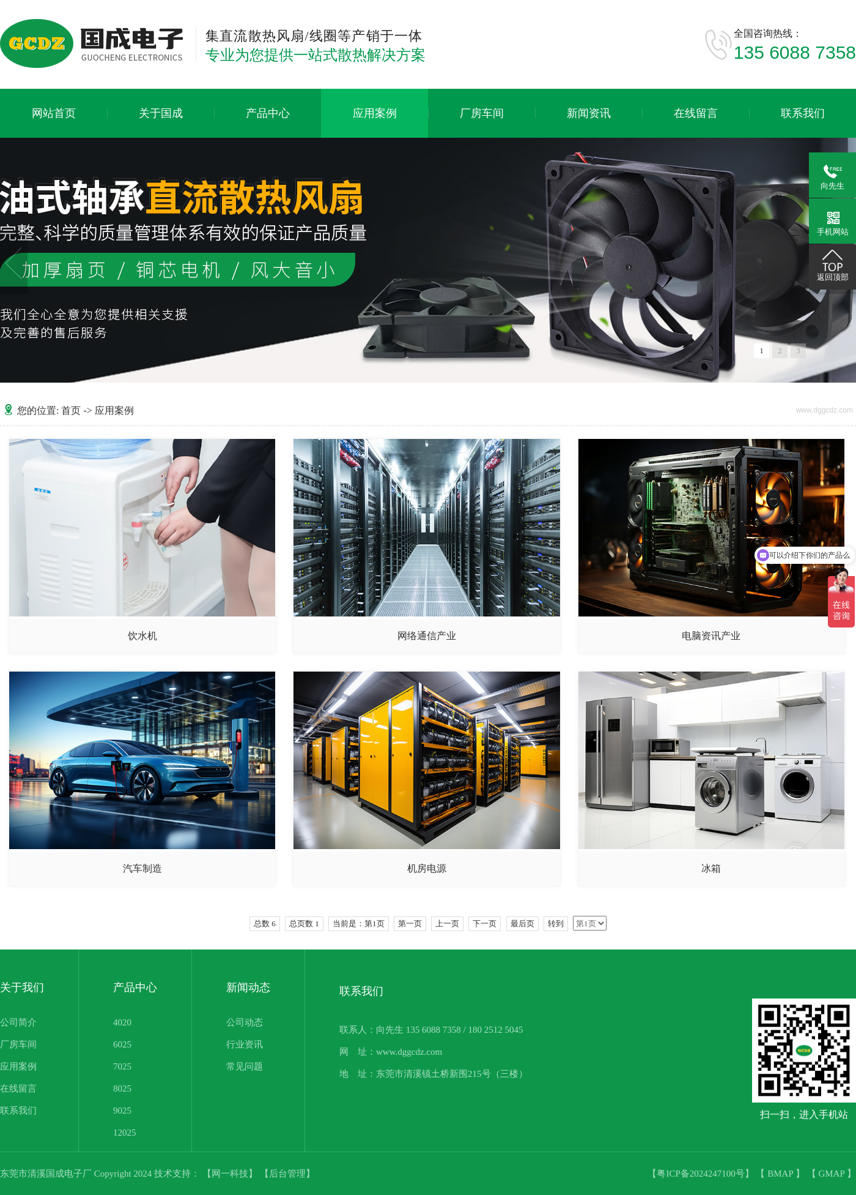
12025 (124, 1132)
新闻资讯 (589, 113)
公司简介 (18, 1022)
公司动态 (244, 1022)
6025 (122, 1044)
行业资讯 (244, 1044)
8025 (122, 1088)
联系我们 (803, 113)
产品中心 (268, 113)
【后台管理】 (287, 1173)
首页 (71, 410)
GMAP (832, 1173)
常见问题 (244, 1066)
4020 (122, 1022)
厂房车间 (482, 113)
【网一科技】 (231, 1173)
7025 (122, 1066)
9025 (122, 1110)
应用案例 (375, 113)
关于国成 (161, 113)
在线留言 (696, 113)
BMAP (781, 1173)
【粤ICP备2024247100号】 (702, 1173)
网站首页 (54, 113)
